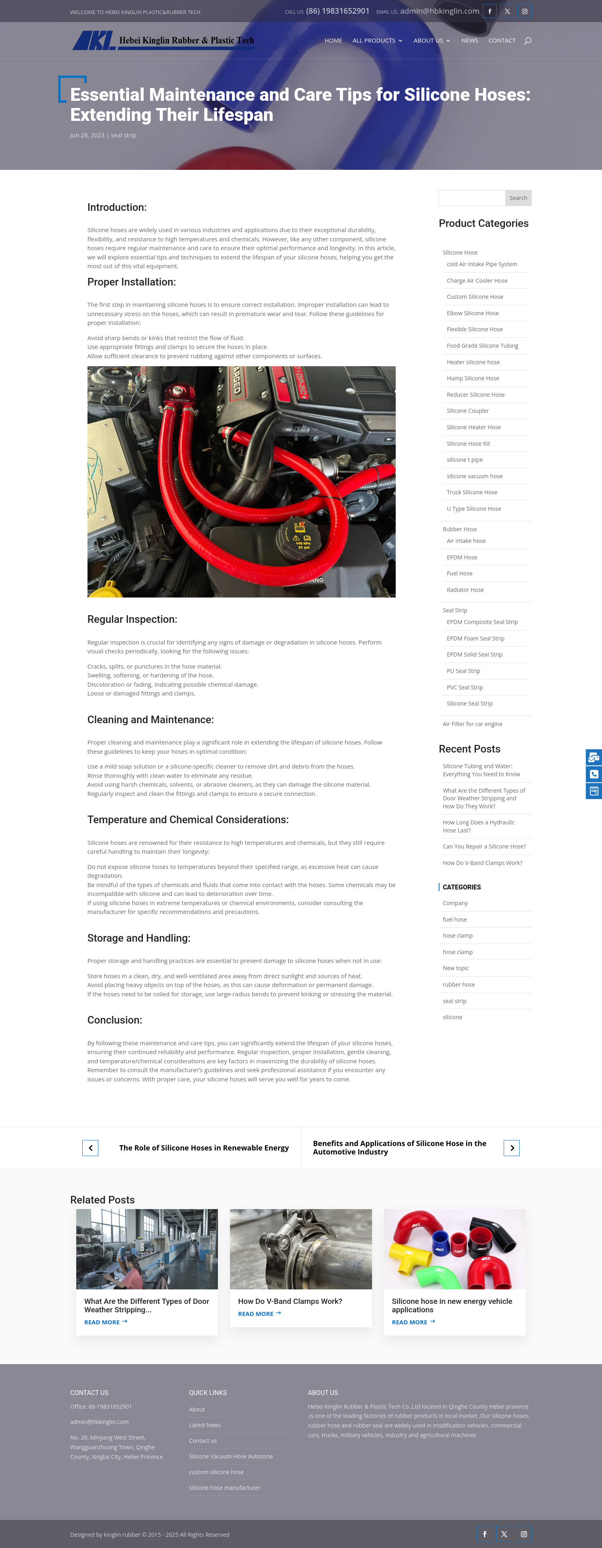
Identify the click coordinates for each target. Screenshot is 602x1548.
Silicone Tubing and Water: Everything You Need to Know (481, 770)
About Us (428, 40)
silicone (452, 1017)
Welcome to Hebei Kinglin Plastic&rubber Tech (135, 12)
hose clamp (458, 935)
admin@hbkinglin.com (99, 1422)
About (197, 1409)
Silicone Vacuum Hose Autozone (231, 1456)
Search (518, 198)
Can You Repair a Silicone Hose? (484, 846)
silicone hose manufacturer (224, 1487)
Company (455, 903)
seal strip (123, 135)
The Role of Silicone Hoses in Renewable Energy (204, 1148)
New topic (456, 968)
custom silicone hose (216, 1472)
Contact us (203, 1440)
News (470, 40)
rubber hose (459, 984)
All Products (374, 40)
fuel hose (455, 919)
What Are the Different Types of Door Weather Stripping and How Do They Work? (484, 798)
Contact (502, 40)
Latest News (205, 1425)
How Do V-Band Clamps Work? (482, 863)
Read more (102, 1322)
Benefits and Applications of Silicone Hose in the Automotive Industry (399, 1147)
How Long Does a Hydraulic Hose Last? (479, 826)
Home (333, 40)
